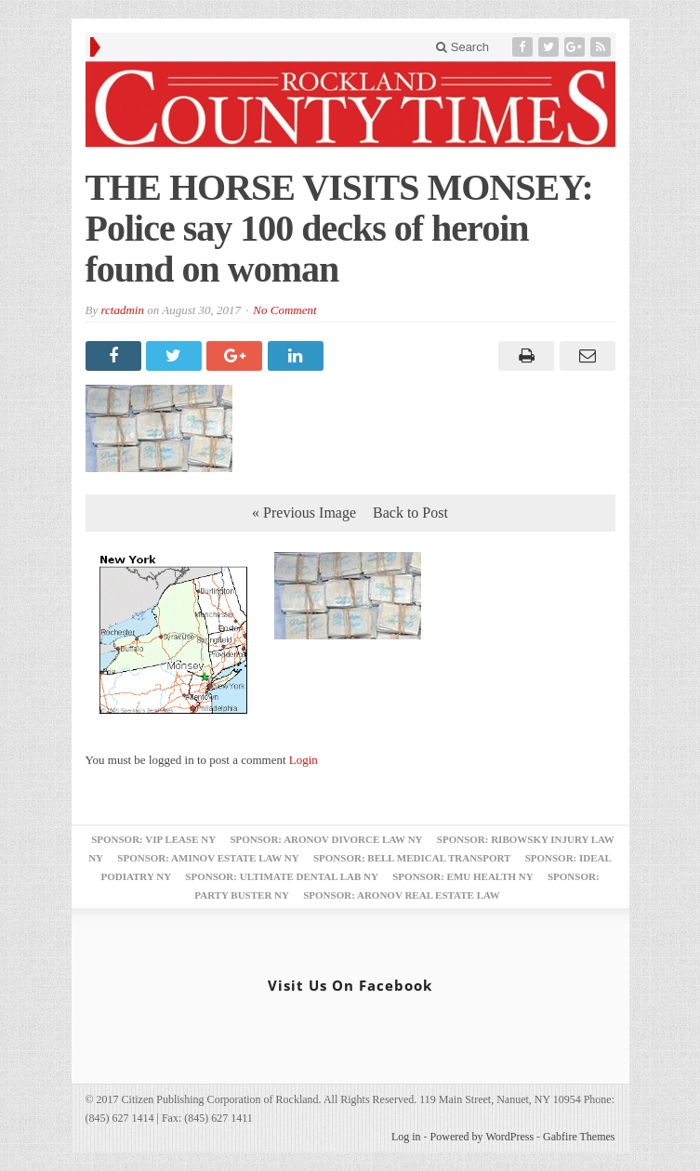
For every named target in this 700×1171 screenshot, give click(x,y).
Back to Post (410, 512)
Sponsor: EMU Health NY (462, 876)
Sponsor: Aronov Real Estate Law (401, 895)
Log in (406, 1136)
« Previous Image (304, 512)
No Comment (284, 310)
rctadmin (121, 310)
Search (462, 47)
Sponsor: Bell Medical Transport (411, 857)
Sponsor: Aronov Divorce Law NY (326, 839)
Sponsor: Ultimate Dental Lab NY (281, 876)
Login (303, 760)
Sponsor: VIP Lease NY (153, 839)
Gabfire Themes (578, 1136)
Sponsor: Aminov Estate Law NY (207, 857)
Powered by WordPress (482, 1136)
